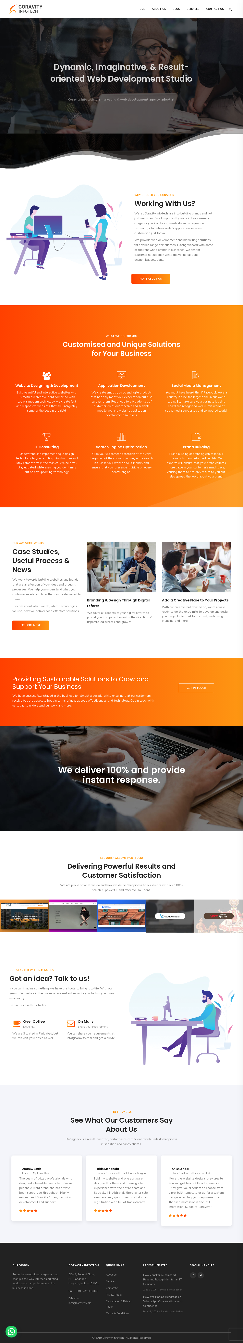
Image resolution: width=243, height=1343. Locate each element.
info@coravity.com (79, 1038)
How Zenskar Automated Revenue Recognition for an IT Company (162, 1279)
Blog (176, 9)
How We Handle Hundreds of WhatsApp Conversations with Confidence (163, 1301)
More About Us (151, 279)
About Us (159, 9)
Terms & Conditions (117, 1313)
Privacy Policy (114, 1295)
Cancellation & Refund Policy (118, 1304)
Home (141, 9)
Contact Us (215, 9)
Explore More (30, 625)
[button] (11, 1331)
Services (193, 9)
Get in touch (196, 688)
